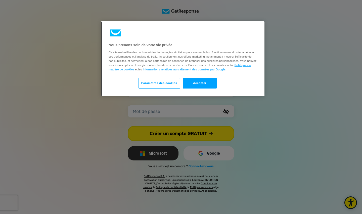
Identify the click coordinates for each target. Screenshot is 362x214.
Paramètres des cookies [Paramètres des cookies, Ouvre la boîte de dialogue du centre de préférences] (159, 82)
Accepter (199, 82)
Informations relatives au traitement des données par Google (184, 69)
